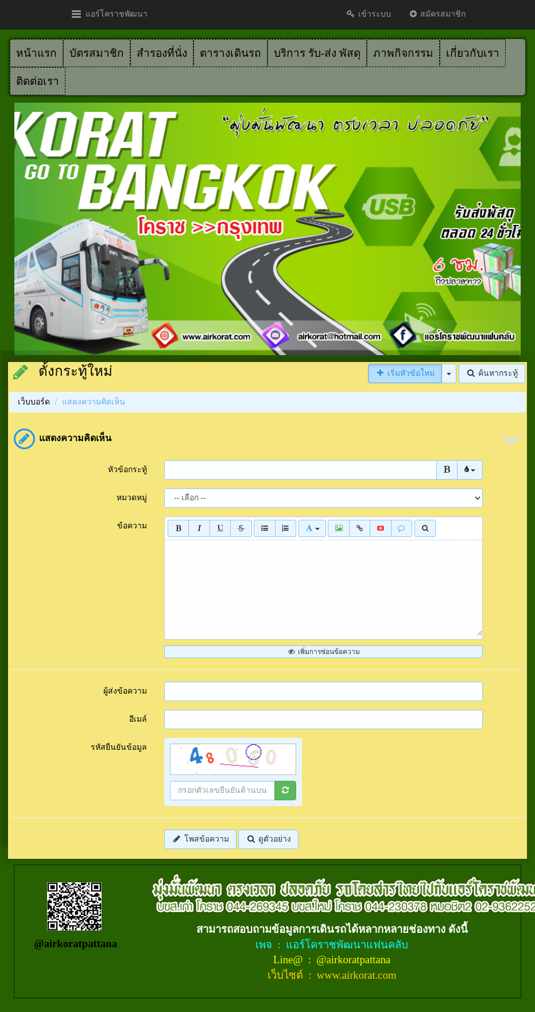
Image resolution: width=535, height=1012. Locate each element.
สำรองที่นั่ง (162, 53)
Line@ (289, 959)
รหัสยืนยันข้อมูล (119, 747)
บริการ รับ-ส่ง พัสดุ (317, 53)
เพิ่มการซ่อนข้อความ (323, 652)
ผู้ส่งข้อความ (125, 691)
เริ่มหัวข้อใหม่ (405, 373)
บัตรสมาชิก (96, 53)
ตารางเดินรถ (230, 53)
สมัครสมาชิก (437, 14)
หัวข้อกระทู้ (127, 469)
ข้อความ (132, 525)
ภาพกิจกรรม (403, 53)
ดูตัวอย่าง (268, 839)
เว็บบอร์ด (34, 402)
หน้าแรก (36, 53)
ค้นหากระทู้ (492, 373)
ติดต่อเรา (37, 81)
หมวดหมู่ (132, 497)
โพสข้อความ (200, 839)
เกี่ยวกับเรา (472, 53)
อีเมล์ (138, 719)
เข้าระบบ (368, 14)
